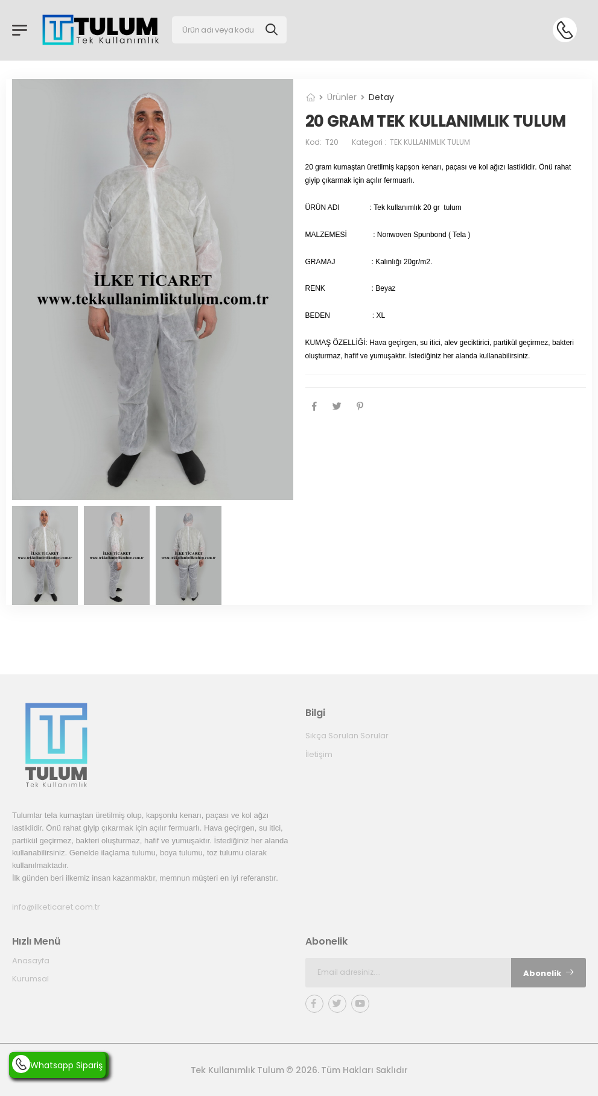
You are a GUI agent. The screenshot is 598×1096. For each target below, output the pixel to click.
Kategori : (411, 142)
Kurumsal (30, 978)
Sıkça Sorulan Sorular (347, 735)
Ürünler (342, 97)
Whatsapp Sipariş (57, 1065)
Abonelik (548, 972)
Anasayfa (30, 960)
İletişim (318, 754)
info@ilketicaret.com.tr (56, 907)
